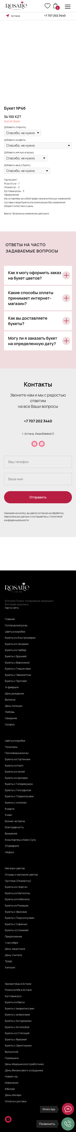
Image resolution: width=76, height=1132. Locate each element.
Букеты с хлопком (15, 802)
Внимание (11, 833)
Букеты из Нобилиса (17, 899)
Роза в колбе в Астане (18, 990)
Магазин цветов (15, 868)
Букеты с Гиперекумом (19, 784)
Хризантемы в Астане (18, 984)
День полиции (13, 706)
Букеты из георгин (16, 887)
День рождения (14, 693)
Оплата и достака (15, 1101)
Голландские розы (16, 625)
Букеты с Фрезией (16, 1039)
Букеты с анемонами (17, 1014)
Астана (15, 16)
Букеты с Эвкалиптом (18, 675)
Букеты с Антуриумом (18, 1021)
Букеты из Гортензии (17, 759)
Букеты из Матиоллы (17, 893)
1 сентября (11, 942)
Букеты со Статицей (17, 1033)
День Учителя (13, 955)
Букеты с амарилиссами (19, 1008)
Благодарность (14, 827)
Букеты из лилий (15, 771)
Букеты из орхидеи (16, 778)
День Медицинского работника (24, 1064)
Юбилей (10, 1089)
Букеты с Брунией (15, 656)
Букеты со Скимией (16, 930)
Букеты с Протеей (16, 681)
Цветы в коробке (15, 631)
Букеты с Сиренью (16, 924)
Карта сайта (11, 607)
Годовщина (11, 1058)
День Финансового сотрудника (24, 1070)
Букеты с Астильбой (17, 1027)
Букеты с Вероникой (17, 662)
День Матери (13, 1095)
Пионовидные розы (17, 753)
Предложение (13, 936)
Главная (10, 619)
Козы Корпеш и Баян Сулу (20, 840)
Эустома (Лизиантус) (18, 881)
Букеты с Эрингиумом (18, 1045)
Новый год (11, 1076)
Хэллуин (10, 967)
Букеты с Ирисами (16, 912)
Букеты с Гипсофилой (18, 790)
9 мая (8, 815)
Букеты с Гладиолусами (19, 796)
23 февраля (12, 846)
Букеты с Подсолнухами (19, 918)
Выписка (10, 699)
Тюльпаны (11, 747)
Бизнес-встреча (15, 821)
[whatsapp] (42, 444)
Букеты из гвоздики (17, 644)
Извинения (11, 1082)
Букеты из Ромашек (17, 905)
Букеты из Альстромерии (20, 637)
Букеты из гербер (15, 650)
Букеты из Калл (14, 765)
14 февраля (12, 687)
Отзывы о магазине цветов (21, 874)
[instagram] (34, 444)
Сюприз (10, 724)
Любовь (10, 712)
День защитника (15, 949)
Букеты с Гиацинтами (18, 668)
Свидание (11, 718)
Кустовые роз (13, 996)
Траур (8, 961)
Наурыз (9, 852)
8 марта (9, 809)
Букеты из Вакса (15, 1002)
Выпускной (11, 1052)
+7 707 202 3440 (55, 15)
